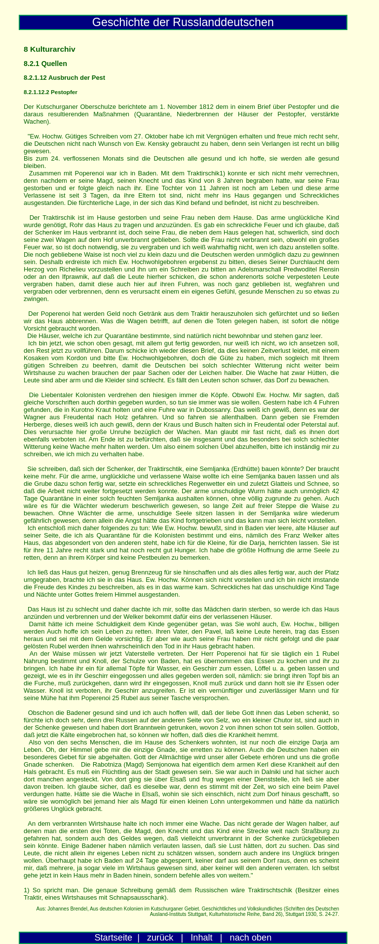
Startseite (114, 938)
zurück (160, 938)
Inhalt (201, 938)
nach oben (251, 938)
